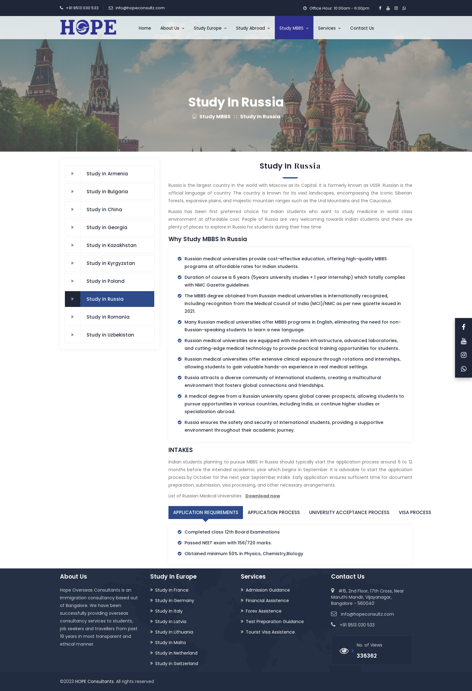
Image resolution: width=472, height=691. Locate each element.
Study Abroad (253, 28)
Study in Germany (174, 600)
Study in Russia (105, 299)
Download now (262, 496)
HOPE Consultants (94, 681)
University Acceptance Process (349, 512)
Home (145, 28)
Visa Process (415, 512)
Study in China (104, 209)
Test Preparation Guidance (275, 621)
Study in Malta (170, 642)
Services (329, 28)
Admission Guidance (268, 590)
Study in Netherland (176, 653)
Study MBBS (294, 28)
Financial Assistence (267, 600)
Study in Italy (169, 611)
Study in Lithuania (174, 632)
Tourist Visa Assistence (270, 632)
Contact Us (362, 28)
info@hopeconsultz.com (140, 8)
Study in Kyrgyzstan (111, 263)
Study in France (172, 590)
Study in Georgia (107, 227)
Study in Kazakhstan (112, 245)
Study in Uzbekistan (110, 335)
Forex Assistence (264, 611)
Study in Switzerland (176, 663)
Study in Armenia (107, 173)
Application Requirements (205, 512)
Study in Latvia (170, 621)
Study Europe (210, 28)
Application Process (274, 512)
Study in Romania (108, 317)
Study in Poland (106, 281)
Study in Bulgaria (107, 191)
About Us (172, 28)
